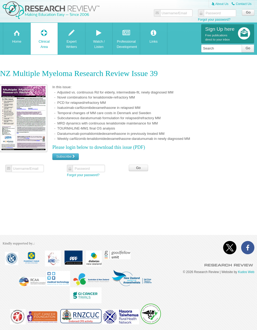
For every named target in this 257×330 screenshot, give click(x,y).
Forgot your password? (214, 19)
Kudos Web (246, 272)
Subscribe (65, 156)
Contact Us (241, 4)
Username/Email (174, 13)
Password (213, 13)
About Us (220, 4)
